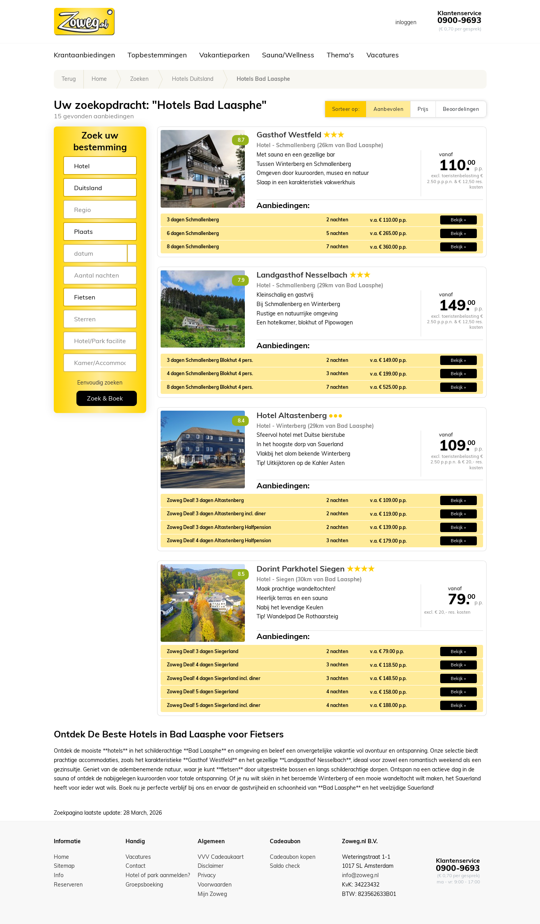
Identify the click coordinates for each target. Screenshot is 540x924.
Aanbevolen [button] (388, 109)
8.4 (241, 421)
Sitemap (64, 865)
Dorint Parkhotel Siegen (316, 568)
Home (99, 78)
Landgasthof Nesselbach (313, 275)
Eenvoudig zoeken (99, 382)
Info (59, 875)
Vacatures (382, 54)
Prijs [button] (423, 109)
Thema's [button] (340, 54)
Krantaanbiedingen (84, 54)
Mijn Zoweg (212, 893)
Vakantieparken (224, 54)
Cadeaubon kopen (292, 856)
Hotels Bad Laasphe (263, 78)
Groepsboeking (144, 884)
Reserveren (68, 884)
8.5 (241, 574)
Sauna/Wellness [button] (288, 54)
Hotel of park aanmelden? (158, 875)
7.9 (241, 280)
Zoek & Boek (105, 398)
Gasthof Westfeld (300, 134)
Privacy (207, 875)
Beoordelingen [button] (461, 109)
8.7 (241, 140)
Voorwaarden (215, 884)
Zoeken (139, 78)
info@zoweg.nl (360, 875)
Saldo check (285, 865)
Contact (135, 865)
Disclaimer (210, 865)
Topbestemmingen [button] (157, 54)
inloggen (405, 22)
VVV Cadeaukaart (221, 856)
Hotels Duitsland (192, 78)
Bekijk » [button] (458, 220)
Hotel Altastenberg (300, 415)
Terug (69, 78)
